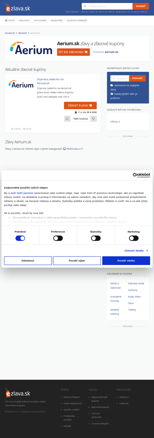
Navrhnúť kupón (72, 397)
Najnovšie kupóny (100, 407)
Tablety (132, 309)
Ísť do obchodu (73, 52)
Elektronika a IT (73, 148)
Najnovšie (57, 20)
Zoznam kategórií (100, 423)
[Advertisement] (128, 160)
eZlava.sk (10, 33)
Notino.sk (103, 11)
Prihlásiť (137, 78)
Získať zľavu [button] (80, 105)
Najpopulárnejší (77, 20)
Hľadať (140, 6)
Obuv (131, 303)
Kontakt (67, 426)
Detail (27, 128)
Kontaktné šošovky (116, 298)
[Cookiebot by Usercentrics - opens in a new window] (135, 175)
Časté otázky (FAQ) (73, 403)
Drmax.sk (135, 11)
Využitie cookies (71, 409)
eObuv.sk (93, 11)
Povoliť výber (77, 260)
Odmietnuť (27, 260)
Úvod (9, 20)
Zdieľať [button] (15, 128)
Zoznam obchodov (97, 415)
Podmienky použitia (69, 418)
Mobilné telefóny (114, 311)
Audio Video (134, 296)
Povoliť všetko (126, 260)
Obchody (24, 20)
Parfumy (132, 290)
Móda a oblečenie (115, 285)
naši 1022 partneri (22, 192)
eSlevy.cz (115, 121)
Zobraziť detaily (134, 250)
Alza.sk (84, 11)
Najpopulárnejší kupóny (99, 399)
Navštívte (105, 52)
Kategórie (40, 20)
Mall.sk (111, 11)
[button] (21, 84)
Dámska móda (136, 283)
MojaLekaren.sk (123, 11)
